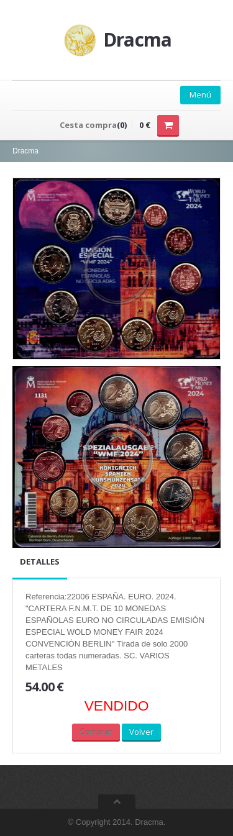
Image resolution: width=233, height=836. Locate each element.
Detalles (40, 561)
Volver (141, 731)
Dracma (25, 151)
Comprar (96, 731)
